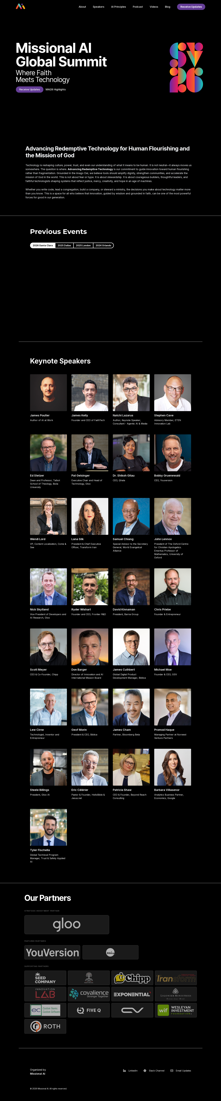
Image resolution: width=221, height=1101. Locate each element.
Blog (167, 6)
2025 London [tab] (83, 245)
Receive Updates (191, 6)
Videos (154, 6)
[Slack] (153, 1070)
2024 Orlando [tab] (103, 245)
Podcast (138, 6)
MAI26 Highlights (56, 89)
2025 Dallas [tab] (64, 245)
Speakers (98, 6)
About (82, 6)
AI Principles (118, 6)
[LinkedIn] (130, 1070)
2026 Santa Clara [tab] (43, 245)
